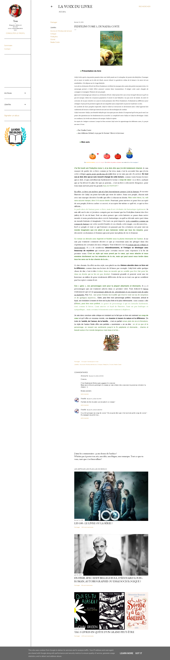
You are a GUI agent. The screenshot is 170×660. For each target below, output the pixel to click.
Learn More (126, 653)
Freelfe (83, 399)
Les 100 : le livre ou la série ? (93, 523)
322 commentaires (87, 527)
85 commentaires (87, 585)
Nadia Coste (55, 42)
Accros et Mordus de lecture (61, 31)
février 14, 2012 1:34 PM (94, 399)
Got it (138, 653)
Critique (53, 34)
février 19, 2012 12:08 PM (94, 410)
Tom (15, 21)
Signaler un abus (11, 116)
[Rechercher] (144, 6)
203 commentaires (87, 636)
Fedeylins (54, 37)
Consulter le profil (15, 33)
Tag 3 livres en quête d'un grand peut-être (104, 632)
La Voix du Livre (75, 6)
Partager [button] (53, 22)
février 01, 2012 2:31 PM (96, 376)
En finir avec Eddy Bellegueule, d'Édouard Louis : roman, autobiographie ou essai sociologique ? (108, 579)
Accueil (62, 12)
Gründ (52, 39)
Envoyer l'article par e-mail (90, 361)
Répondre (85, 394)
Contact (7, 49)
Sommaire (8, 45)
